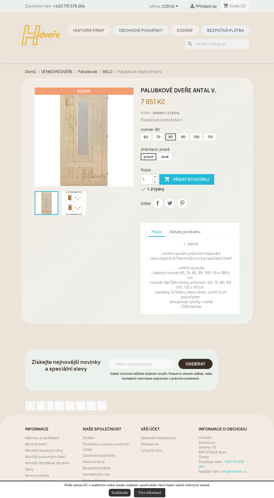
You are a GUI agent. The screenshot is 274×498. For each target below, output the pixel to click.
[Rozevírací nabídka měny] (171, 6)
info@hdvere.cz (234, 471)
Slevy (29, 469)
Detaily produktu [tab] (185, 231)
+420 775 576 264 (69, 6)
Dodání (185, 30)
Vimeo (80, 406)
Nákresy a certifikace (42, 438)
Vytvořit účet (151, 450)
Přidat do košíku (186, 179)
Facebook (30, 406)
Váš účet (150, 429)
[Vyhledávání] (217, 44)
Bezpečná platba (225, 30)
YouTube (59, 406)
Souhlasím (120, 493)
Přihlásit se (150, 444)
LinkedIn (102, 406)
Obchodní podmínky (140, 30)
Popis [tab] (157, 231)
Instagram (91, 406)
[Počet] (146, 179)
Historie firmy (88, 30)
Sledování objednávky (158, 438)
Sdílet (157, 203)
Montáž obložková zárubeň (47, 463)
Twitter (41, 406)
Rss (50, 406)
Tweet (170, 203)
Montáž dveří (36, 444)
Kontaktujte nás (96, 474)
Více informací (149, 493)
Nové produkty (37, 475)
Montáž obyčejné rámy (44, 450)
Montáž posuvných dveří (45, 456)
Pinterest (182, 203)
